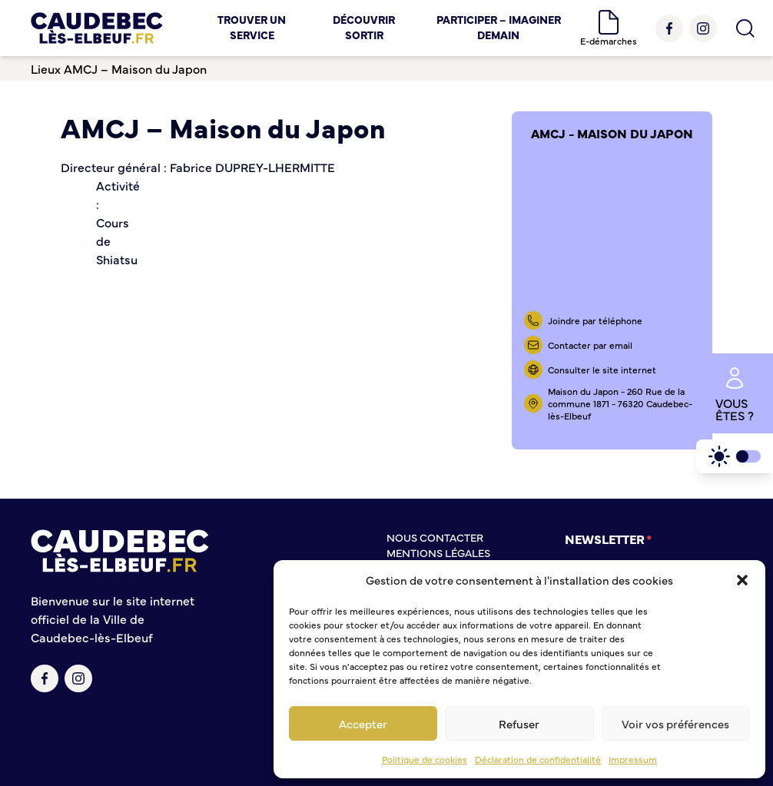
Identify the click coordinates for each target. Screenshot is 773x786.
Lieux (46, 68)
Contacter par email (590, 345)
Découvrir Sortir (364, 27)
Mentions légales (438, 552)
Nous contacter (434, 537)
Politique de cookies (424, 759)
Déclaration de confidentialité (538, 759)
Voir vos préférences (675, 723)
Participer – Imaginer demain (498, 27)
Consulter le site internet (602, 369)
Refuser (519, 723)
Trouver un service (251, 27)
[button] (742, 580)
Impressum (633, 759)
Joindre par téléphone (595, 320)
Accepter (363, 723)
